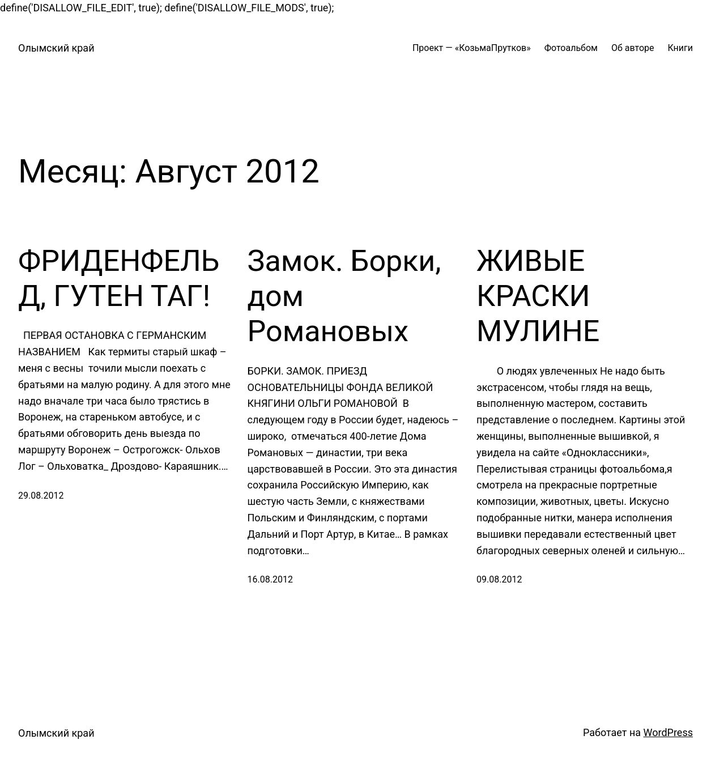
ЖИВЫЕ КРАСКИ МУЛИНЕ (537, 296)
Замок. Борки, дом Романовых (344, 296)
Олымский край (56, 48)
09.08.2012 (499, 579)
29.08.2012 (40, 495)
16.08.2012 (270, 579)
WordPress (668, 732)
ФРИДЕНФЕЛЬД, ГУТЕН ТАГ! (118, 278)
